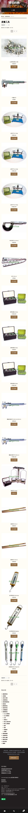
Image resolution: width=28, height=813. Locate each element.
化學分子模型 (5, 697)
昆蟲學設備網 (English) (5, 770)
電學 (5, 727)
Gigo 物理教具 (6, 715)
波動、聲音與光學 (7, 721)
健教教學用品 (5, 694)
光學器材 (4, 696)
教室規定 (4, 703)
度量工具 (5, 719)
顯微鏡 (4, 743)
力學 (5, 717)
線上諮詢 (25, 808)
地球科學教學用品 (6, 701)
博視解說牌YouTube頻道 (6, 773)
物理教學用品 (7, 16)
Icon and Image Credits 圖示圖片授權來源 (9, 777)
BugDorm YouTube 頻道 (6, 771)
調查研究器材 (5, 739)
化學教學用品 (5, 699)
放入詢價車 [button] (14, 66)
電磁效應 (5, 729)
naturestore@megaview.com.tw (8, 793)
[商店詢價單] (5, 25)
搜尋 (14, 811)
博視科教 (14, 3)
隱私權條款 (3, 779)
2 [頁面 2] (14, 31)
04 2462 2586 (8, 790)
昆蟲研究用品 (5, 707)
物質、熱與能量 (7, 723)
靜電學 (5, 731)
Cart (22, 810)
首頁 (3, 16)
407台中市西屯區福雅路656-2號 (10, 794)
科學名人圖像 (5, 737)
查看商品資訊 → (14, 757)
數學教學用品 (5, 705)
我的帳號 (4, 811)
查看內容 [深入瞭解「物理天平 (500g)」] (14, 493)
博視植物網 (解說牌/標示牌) (6, 768)
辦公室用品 (5, 741)
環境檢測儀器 (5, 733)
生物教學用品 (5, 735)
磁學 (5, 725)
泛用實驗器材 (5, 709)
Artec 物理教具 (7, 713)
